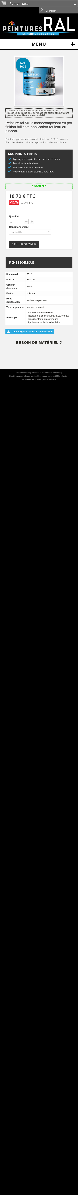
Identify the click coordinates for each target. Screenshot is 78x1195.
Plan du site (62, 376)
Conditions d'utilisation (50, 373)
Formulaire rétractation (32, 380)
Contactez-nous (23, 373)
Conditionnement (19, 227)
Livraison (35, 373)
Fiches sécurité (49, 380)
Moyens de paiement (47, 376)
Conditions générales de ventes (23, 376)
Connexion (50, 11)
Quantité (14, 216)
